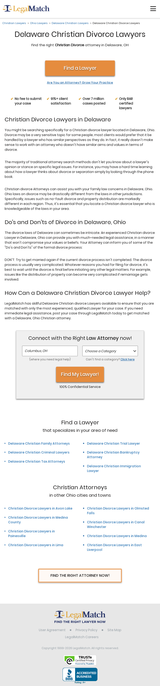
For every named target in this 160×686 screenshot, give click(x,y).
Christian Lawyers (14, 23)
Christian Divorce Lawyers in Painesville (31, 533)
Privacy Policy (86, 630)
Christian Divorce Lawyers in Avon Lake (40, 508)
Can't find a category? (110, 359)
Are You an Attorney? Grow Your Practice (80, 83)
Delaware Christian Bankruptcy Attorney (113, 454)
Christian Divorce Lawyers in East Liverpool (114, 547)
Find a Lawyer (80, 68)
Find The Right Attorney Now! (80, 575)
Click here (127, 359)
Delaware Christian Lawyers (70, 23)
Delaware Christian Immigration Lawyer (114, 468)
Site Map (114, 630)
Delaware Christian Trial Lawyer (113, 443)
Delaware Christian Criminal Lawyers (39, 452)
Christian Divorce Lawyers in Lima (35, 545)
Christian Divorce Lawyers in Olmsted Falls (118, 510)
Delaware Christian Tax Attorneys (36, 461)
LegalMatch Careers (82, 637)
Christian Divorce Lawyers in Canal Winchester (116, 524)
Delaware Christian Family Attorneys (39, 443)
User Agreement (52, 630)
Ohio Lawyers (38, 23)
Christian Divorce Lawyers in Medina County (38, 519)
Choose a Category (100, 351)
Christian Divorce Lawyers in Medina (117, 536)
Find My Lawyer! (80, 374)
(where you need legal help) (50, 359)
